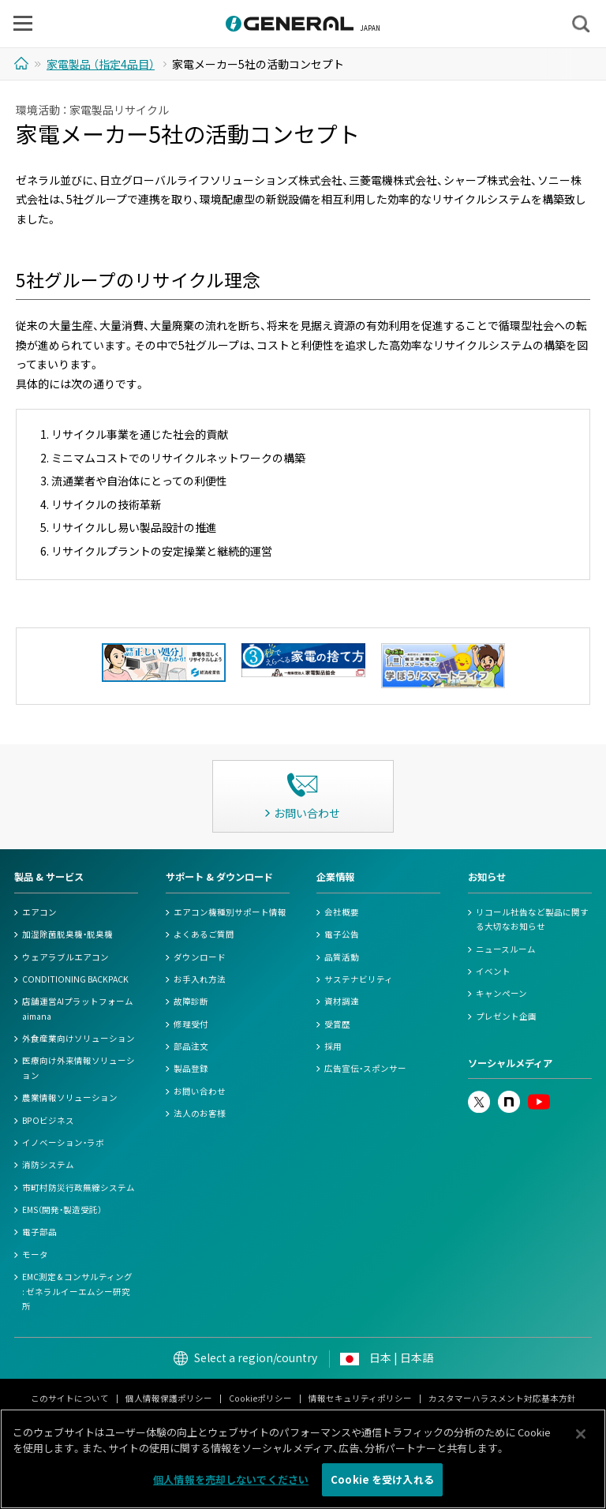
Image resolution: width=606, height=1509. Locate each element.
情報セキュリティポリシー (360, 1398)
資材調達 (341, 1001)
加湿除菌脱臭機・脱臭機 (67, 934)
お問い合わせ (200, 1091)
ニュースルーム (506, 949)
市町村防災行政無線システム (78, 1187)
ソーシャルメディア (510, 1063)
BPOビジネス (48, 1120)
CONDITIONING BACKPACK (75, 979)
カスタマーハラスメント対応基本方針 (502, 1398)
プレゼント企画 (506, 1016)
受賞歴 (337, 1024)
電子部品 (39, 1232)
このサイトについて (70, 1398)
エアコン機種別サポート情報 (230, 912)
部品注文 (191, 1046)
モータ (35, 1254)
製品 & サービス (49, 877)
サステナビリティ (358, 979)
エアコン (39, 912)
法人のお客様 (200, 1113)
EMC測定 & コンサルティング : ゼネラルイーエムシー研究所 (77, 1291)
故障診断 (191, 1001)
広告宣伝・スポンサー (365, 1068)
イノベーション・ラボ (63, 1142)
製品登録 (191, 1068)
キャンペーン (501, 993)
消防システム (48, 1164)
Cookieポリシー (260, 1398)
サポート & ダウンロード (219, 877)
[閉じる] (580, 1437)
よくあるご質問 (204, 934)
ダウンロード (200, 957)
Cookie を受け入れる (382, 1482)
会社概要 (341, 912)
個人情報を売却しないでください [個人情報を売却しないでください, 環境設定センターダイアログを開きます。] (231, 1482)
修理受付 (191, 1024)
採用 (333, 1046)
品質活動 (341, 957)
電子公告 (341, 934)
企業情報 (335, 877)
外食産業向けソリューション (78, 1038)
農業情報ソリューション (70, 1097)
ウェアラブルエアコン (65, 957)
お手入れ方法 (200, 979)
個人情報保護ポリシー (168, 1398)
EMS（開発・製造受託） (62, 1209)
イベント (493, 971)
